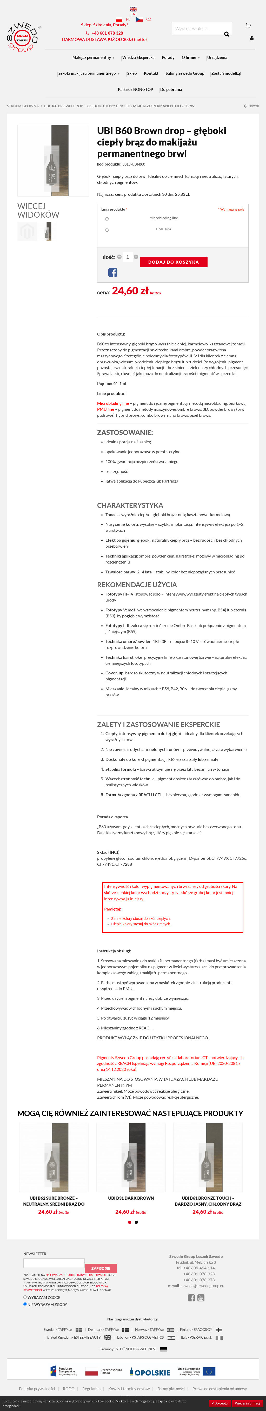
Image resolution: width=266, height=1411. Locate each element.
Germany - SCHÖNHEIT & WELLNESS (133, 1341)
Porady (168, 50)
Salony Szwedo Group (185, 66)
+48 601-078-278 (199, 1272)
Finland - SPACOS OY (201, 1322)
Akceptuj (221, 1403)
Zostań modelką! (226, 66)
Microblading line (163, 210)
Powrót (251, 98)
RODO (69, 1381)
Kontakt (151, 66)
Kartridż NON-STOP (135, 82)
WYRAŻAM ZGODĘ (41, 1290)
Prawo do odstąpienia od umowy (219, 1381)
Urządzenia (217, 50)
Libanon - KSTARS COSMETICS (146, 1330)
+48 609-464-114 (199, 1260)
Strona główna (23, 98)
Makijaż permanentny (91, 50)
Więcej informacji (248, 1403)
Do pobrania (171, 82)
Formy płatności (171, 1381)
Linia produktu (113, 202)
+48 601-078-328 (199, 1266)
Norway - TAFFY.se (154, 1322)
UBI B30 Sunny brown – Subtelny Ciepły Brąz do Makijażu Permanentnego (222, 1196)
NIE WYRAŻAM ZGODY (45, 1297)
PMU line (163, 221)
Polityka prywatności (37, 1381)
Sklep (132, 66)
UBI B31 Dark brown (68, 1190)
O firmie (189, 50)
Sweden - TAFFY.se (63, 1322)
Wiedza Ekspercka (138, 50)
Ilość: (109, 249)
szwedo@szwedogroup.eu (202, 1278)
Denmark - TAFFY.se (108, 1322)
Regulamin (91, 1381)
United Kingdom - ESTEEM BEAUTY (79, 1330)
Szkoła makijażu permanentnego (87, 66)
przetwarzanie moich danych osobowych (75, 1267)
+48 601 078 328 (107, 26)
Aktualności (135, 1389)
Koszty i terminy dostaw (129, 1381)
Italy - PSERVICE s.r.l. (202, 1330)
